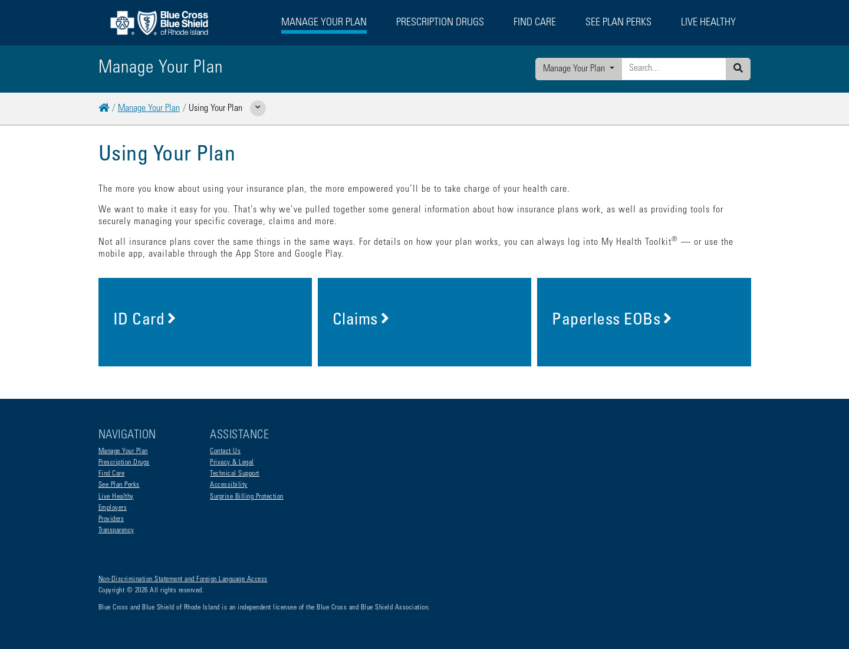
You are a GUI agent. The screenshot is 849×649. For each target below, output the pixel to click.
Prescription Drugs (440, 23)
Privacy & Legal (232, 462)
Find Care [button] (535, 23)
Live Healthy (116, 496)
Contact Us (225, 451)
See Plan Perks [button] (618, 23)
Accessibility (229, 485)
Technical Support (234, 473)
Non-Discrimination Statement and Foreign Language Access (183, 579)
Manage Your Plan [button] (324, 23)
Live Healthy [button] (708, 23)
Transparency (116, 530)
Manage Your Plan (575, 69)
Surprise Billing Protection (247, 496)
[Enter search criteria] (673, 69)
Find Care (111, 473)
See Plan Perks (119, 485)
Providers (111, 519)
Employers (112, 508)
